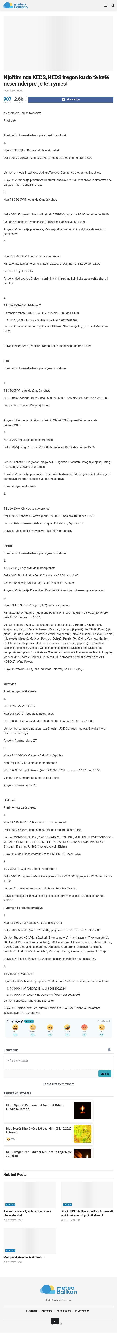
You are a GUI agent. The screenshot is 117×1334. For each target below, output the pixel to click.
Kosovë (10, 1205)
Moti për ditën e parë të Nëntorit (24, 1258)
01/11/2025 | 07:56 (13, 1263)
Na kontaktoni (64, 1311)
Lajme (67, 1205)
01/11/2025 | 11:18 (70, 1221)
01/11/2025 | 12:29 (13, 1221)
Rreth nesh (31, 1311)
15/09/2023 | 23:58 (13, 91)
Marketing (47, 1311)
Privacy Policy (82, 1311)
